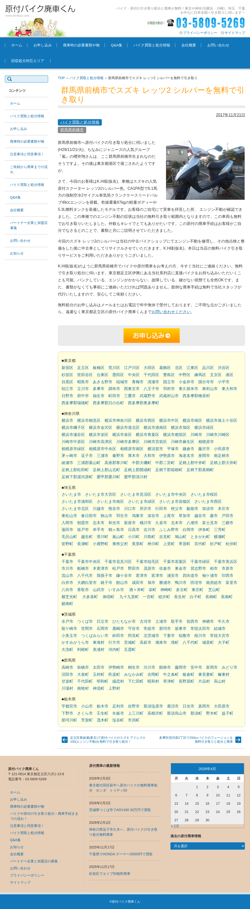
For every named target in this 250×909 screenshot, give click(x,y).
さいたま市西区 (208, 501)
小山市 (87, 706)
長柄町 (211, 597)
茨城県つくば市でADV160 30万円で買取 (120, 810)
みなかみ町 (134, 674)
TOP (61, 78)
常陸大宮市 (219, 636)
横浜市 (67, 420)
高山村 (220, 681)
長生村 (180, 597)
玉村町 (98, 674)
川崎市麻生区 (182, 442)
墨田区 (118, 375)
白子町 (195, 597)
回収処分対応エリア (27, 61)
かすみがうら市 (75, 642)
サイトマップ (235, 33)
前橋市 (83, 667)
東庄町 (197, 590)
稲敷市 (184, 636)
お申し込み (42, 45)
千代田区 (151, 375)
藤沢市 (204, 449)
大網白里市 (87, 583)
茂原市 (149, 568)
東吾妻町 (206, 674)
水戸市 (67, 621)
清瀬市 (153, 382)
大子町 (223, 642)
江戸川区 (132, 368)
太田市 (98, 667)
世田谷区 (85, 375)
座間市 (204, 456)
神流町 (98, 688)
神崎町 (166, 590)
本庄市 (223, 509)
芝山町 (214, 590)
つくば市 (85, 621)
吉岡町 (153, 674)
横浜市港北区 (128, 427)
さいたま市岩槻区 (174, 501)
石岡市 (102, 628)
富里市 (231, 583)
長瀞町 (83, 544)
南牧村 (83, 688)
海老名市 (186, 456)
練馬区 (200, 375)
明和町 (102, 681)
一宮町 (149, 597)
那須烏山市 (177, 713)
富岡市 (212, 667)
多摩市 (98, 389)
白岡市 (188, 530)
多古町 (182, 590)
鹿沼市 (173, 706)
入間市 (67, 523)
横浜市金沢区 (100, 427)
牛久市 (223, 621)
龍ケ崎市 (69, 628)
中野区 (184, 375)
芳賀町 (87, 720)
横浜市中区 (169, 420)
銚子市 (106, 583)
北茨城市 (151, 636)
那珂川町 (69, 720)
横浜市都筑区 (175, 435)
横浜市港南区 (155, 427)
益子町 (227, 713)
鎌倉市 (188, 449)
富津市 (157, 575)
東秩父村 (120, 544)
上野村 (114, 688)
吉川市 (149, 530)
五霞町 (130, 649)
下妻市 (169, 636)
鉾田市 (118, 636)
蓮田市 (67, 530)
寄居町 (184, 544)
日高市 (134, 530)
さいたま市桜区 (204, 494)
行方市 (114, 642)
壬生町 (102, 713)
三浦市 (102, 456)
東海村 (98, 642)
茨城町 (130, 642)
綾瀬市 (67, 463)
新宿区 (67, 368)
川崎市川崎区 (217, 435)
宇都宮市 (69, 706)
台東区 (102, 375)
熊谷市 (114, 509)
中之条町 (171, 674)
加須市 (208, 509)
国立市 (169, 382)
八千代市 (85, 575)
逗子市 (87, 456)
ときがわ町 (200, 537)
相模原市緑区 (73, 449)
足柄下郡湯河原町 (77, 477)
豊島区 (169, 375)
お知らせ (17, 253)
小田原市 (221, 449)
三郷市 (227, 523)
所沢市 (145, 509)
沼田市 (67, 674)
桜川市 (200, 636)
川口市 (130, 509)
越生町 (87, 537)
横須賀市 (155, 449)
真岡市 (204, 706)
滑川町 (102, 537)
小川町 (134, 537)
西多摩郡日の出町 (108, 403)
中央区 (134, 375)
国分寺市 (206, 382)
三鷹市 (130, 396)
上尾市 (169, 516)
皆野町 (67, 544)
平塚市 (173, 449)
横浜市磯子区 (73, 427)
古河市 (145, 621)
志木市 (98, 523)
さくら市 (85, 713)
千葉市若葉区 (175, 562)
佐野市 (134, 706)
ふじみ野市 (169, 530)
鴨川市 (181, 583)
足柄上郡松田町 (75, 470)
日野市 (67, 396)
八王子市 (151, 389)
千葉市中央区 (89, 562)
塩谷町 (118, 720)
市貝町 (134, 720)
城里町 (208, 642)
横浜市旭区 (180, 427)
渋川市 (149, 667)
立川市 (83, 389)
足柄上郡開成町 (137, 470)
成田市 (138, 583)
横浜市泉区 (122, 435)
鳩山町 (181, 537)
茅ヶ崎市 (69, 456)
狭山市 (106, 516)
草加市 (184, 516)
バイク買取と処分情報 (152, 45)
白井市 (67, 583)
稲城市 (122, 382)
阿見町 (134, 636)
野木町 (212, 713)
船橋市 (83, 568)
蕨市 (214, 516)
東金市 (181, 568)
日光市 (188, 706)
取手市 (177, 621)
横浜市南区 (192, 420)
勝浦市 (165, 583)
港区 (229, 375)
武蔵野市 (147, 396)
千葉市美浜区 (225, 562)
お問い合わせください (171, 312)
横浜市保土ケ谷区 (221, 420)
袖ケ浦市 (210, 575)
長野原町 (186, 681)
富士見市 (210, 523)
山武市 (98, 590)
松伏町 (231, 544)
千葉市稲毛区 (147, 562)
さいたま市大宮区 (100, 494)
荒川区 (114, 368)
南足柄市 (221, 456)
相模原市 (206, 442)
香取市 (83, 590)
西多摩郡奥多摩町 (143, 403)
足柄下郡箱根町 (169, 470)
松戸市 (118, 568)
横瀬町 (220, 537)
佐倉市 (165, 568)
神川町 (153, 544)
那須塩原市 (153, 706)
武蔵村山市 (169, 396)
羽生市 (122, 516)
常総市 (149, 628)
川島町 (149, 537)
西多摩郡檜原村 (196, 396)
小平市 (223, 382)
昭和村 (153, 681)
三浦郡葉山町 (89, 463)
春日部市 (89, 516)
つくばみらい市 (94, 636)
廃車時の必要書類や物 (81, 45)
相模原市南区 (132, 449)
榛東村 (223, 674)
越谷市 (200, 516)
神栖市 (208, 621)
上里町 (169, 544)
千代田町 (85, 681)
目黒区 (67, 382)
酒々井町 (137, 590)
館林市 (165, 667)
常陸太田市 (200, 628)
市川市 (67, 568)
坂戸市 (83, 530)
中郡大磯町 (141, 463)
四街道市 (190, 575)
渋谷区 (223, 368)
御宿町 (109, 597)
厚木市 (134, 456)
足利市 (118, 706)
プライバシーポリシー (200, 33)
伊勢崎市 (116, 667)
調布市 (114, 389)
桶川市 (145, 523)
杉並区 (67, 375)
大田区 (149, 368)
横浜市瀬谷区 (73, 435)
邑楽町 (114, 674)
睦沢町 (164, 597)
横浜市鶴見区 (89, 420)
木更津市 (100, 568)
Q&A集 (116, 45)
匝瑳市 (196, 583)
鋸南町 (67, 604)
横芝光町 (69, 597)
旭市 (151, 583)
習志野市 (198, 568)
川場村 (67, 688)
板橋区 (98, 368)
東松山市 (69, 516)
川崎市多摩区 (128, 442)
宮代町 (200, 544)
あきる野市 (102, 382)
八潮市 (192, 523)
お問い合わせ (218, 45)
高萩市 (145, 642)
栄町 (152, 590)
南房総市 (214, 583)
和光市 (114, 523)
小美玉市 (69, 636)
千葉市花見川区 (118, 562)
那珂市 (165, 628)
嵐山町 (118, 537)
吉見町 (165, 537)
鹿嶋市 (118, 628)
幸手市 (98, 530)
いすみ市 (116, 590)
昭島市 (83, 382)
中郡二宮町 (165, 463)
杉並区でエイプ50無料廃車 (110, 874)
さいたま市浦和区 (77, 501)
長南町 (227, 597)
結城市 (220, 628)
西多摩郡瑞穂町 (75, 403)
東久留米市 (188, 389)
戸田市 (227, 516)
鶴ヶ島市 (116, 530)
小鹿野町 (100, 544)
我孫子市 (104, 575)
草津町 (169, 681)
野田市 (134, 568)
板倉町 (188, 674)
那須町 (196, 713)
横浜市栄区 (98, 435)
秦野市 (118, 456)
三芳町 (220, 530)
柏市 (214, 568)
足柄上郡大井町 (223, 463)
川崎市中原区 (73, 442)
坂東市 (181, 628)
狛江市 (67, 389)
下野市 (67, 713)
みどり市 (229, 667)
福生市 (98, 396)
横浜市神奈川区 (118, 420)
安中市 (196, 667)
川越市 (98, 509)
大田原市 (221, 706)
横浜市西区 (145, 420)
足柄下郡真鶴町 (200, 470)
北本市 (177, 523)
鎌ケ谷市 (124, 575)
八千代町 (190, 642)
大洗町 (67, 649)
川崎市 (196, 435)
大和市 (149, 456)
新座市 (130, 523)
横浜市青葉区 (147, 435)
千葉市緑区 (200, 562)
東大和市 (229, 389)
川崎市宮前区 (155, 442)
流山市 (67, 575)
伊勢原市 (167, 456)
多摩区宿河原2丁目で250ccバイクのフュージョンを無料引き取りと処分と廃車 (196, 739)
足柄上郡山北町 (106, 470)
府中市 (83, 396)
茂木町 (102, 720)
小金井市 (186, 382)
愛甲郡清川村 (135, 477)
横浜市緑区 (204, 427)
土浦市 (161, 621)
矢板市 (118, 713)
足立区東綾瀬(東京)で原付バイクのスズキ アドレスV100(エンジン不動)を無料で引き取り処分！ (107, 739)
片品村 (204, 681)
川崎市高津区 (100, 442)
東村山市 (210, 389)
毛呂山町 (69, 537)
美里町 (138, 544)
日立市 (102, 621)
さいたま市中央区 (171, 494)
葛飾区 (165, 368)
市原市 (227, 568)
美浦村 (98, 649)
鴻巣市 (138, 516)
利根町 (83, 649)
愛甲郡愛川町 (108, 477)
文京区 (216, 375)
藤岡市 (181, 667)
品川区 (208, 368)
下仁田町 (136, 681)
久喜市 (161, 523)
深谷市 (153, 516)
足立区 (83, 368)
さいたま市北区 (75, 509)
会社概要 (188, 45)
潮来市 (161, 642)
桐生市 (134, 667)
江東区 (192, 368)
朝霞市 (83, 523)
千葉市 (67, 562)
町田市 (114, 396)
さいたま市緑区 (141, 501)
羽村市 (169, 389)
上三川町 (136, 713)
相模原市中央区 (102, 449)
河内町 (114, 649)
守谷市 (134, 628)
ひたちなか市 (124, 621)
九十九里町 (129, 597)
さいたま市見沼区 (135, 494)
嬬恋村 (118, 681)
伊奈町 (204, 530)
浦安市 (173, 575)
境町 (175, 642)
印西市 (227, 575)
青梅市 (138, 382)
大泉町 (83, 674)
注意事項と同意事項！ (27, 154)
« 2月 (175, 826)
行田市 (161, 509)
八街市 (67, 590)
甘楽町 (67, 681)
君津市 (141, 575)
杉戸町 (216, 544)
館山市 (122, 583)
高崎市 (67, 667)
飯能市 (192, 509)
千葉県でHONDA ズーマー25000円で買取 (121, 854)
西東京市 (132, 389)
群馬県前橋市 (72, 130)
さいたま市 (71, 494)
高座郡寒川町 (116, 463)
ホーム (16, 45)
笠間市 (87, 628)
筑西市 (192, 621)
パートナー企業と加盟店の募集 (34, 861)
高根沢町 (155, 713)
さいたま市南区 (110, 501)
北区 (179, 368)
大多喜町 (90, 597)
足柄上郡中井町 (192, 463)
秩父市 (177, 509)
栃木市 (102, 706)
